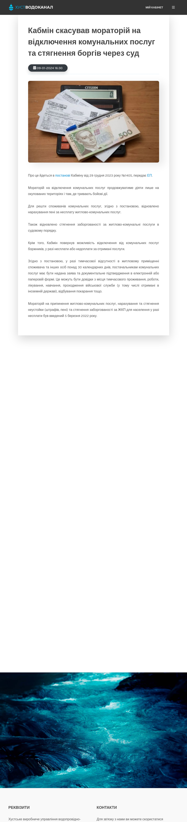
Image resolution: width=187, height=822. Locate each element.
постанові (62, 175)
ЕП (149, 175)
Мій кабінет (154, 7)
